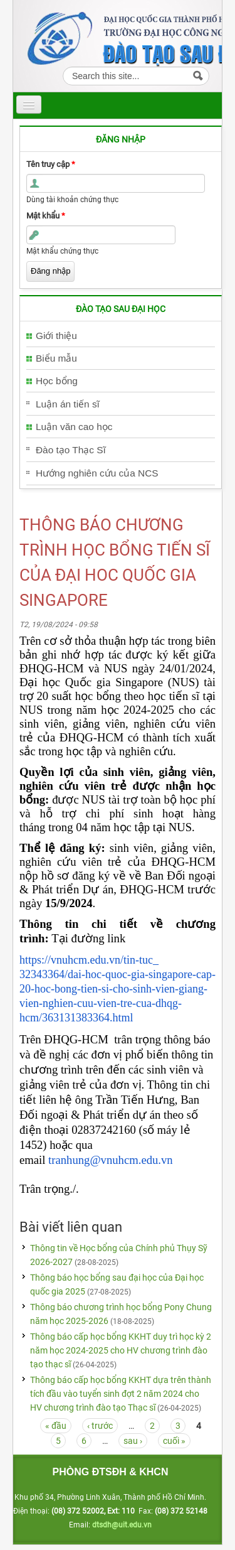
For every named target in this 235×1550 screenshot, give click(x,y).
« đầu (55, 1426)
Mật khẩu (45, 215)
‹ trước (100, 1426)
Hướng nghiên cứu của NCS (97, 473)
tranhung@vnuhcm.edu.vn (110, 1159)
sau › (132, 1441)
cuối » (174, 1441)
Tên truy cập (50, 164)
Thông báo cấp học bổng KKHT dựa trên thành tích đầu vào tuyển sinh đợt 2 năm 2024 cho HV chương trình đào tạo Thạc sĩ (120, 1394)
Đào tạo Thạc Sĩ (71, 449)
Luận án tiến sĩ (68, 404)
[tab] (120, 336)
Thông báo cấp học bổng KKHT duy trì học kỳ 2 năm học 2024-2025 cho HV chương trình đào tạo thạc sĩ (120, 1350)
